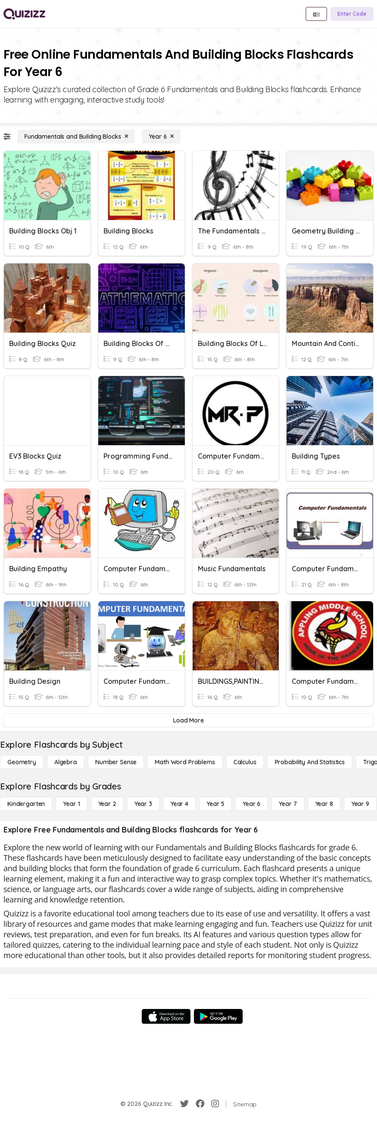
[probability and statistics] (309, 762)
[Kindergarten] (26, 804)
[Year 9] (360, 804)
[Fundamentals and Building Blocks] (76, 136)
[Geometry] (21, 762)
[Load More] (188, 720)
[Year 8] (324, 804)
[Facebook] (200, 1104)
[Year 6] (161, 136)
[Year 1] (71, 804)
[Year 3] (143, 804)
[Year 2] (107, 804)
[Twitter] (184, 1104)
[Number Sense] (116, 762)
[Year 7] (287, 804)
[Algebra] (65, 762)
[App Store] (166, 1016)
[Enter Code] (352, 14)
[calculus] (245, 762)
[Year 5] (215, 804)
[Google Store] (218, 1016)
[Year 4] (179, 804)
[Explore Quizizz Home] (24, 14)
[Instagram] (215, 1104)
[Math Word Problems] (184, 762)
